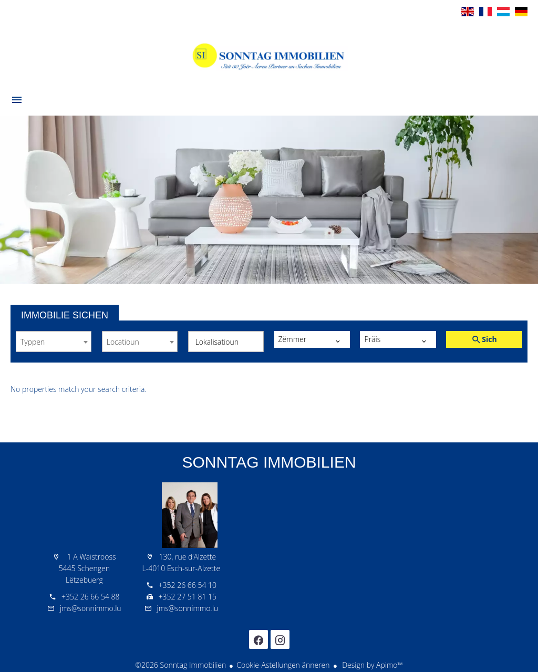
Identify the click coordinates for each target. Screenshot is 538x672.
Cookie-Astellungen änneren (282, 665)
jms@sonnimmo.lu (90, 608)
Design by (371, 665)
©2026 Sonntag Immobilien (180, 665)
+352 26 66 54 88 (90, 597)
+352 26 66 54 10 (187, 585)
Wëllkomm (269, 54)
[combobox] (53, 341)
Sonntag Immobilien (269, 462)
